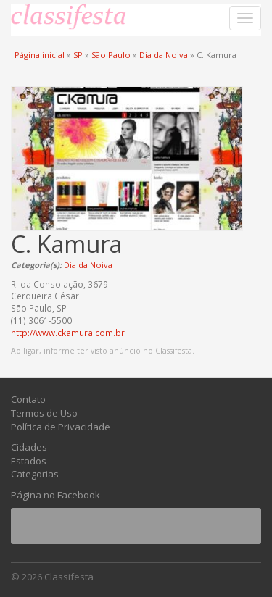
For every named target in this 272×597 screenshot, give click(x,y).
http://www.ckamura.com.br (68, 332)
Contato (28, 399)
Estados (28, 460)
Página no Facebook (55, 494)
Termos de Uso (44, 412)
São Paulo (111, 54)
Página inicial (40, 54)
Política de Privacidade (60, 426)
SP (78, 54)
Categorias (35, 473)
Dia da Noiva (163, 54)
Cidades (29, 447)
